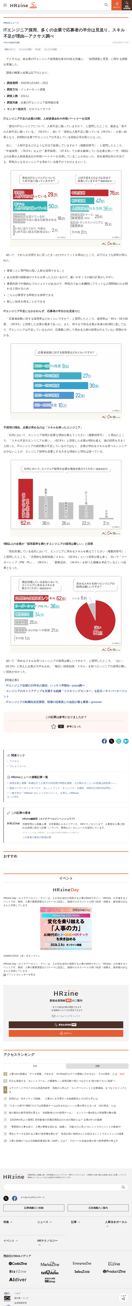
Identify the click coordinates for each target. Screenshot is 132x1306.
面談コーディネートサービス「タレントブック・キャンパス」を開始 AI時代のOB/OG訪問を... (61, 788)
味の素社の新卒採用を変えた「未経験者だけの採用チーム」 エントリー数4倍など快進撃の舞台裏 (62, 1112)
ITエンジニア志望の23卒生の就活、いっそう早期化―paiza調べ (45, 685)
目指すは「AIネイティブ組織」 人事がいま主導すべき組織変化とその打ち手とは (53, 1098)
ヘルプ (17, 1293)
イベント (10, 1241)
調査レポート (10, 49)
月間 (97, 1066)
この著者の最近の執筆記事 (36, 837)
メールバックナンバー (66, 1016)
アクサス (14, 761)
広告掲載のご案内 (98, 1207)
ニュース (44, 1222)
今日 (35, 1066)
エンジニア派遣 (51, 49)
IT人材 (37, 49)
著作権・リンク (21, 1298)
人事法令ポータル (116, 1224)
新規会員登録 (65, 1025)
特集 (8, 1222)
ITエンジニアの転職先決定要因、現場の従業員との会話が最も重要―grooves (54, 702)
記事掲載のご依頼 (33, 1207)
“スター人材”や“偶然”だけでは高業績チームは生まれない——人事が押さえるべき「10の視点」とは (62, 1105)
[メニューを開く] (5, 5)
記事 (76, 1222)
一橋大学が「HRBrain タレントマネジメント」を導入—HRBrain (44, 793)
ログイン (65, 1033)
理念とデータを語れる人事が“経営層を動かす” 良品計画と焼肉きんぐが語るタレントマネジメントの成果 (66, 1133)
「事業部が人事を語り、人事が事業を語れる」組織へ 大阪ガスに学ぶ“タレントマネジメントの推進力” (65, 1126)
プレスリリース (17, 766)
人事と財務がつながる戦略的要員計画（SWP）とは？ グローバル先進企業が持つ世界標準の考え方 (63, 1140)
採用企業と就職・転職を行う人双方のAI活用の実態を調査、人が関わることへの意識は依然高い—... (63, 783)
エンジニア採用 (25, 49)
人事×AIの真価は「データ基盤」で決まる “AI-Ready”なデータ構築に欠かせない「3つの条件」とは (63, 1073)
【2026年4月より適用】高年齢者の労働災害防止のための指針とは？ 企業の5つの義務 (55, 1119)
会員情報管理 (20, 1303)
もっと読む (13, 796)
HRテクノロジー (47, 1243)
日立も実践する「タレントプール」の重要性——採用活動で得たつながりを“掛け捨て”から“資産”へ (62, 1081)
